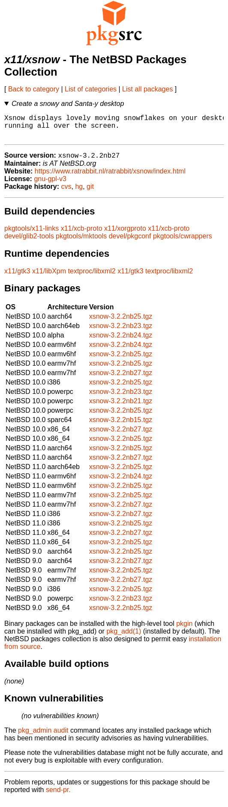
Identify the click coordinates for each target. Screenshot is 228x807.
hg (79, 193)
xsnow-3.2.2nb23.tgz (121, 332)
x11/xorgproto (125, 234)
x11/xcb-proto (81, 234)
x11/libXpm (49, 277)
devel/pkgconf (130, 242)
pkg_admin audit (43, 736)
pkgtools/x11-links (31, 234)
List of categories (91, 89)
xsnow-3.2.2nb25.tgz (121, 322)
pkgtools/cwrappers (182, 242)
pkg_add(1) (123, 637)
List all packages (147, 89)
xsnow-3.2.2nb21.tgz (121, 407)
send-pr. (58, 796)
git (90, 193)
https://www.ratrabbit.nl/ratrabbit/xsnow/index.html (110, 177)
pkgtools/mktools (81, 242)
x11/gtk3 (17, 277)
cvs (66, 193)
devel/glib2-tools (29, 242)
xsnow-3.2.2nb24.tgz (121, 341)
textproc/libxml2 (92, 277)
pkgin (184, 630)
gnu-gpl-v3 (50, 185)
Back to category (33, 89)
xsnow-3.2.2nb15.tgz (121, 426)
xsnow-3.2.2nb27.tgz (121, 379)
